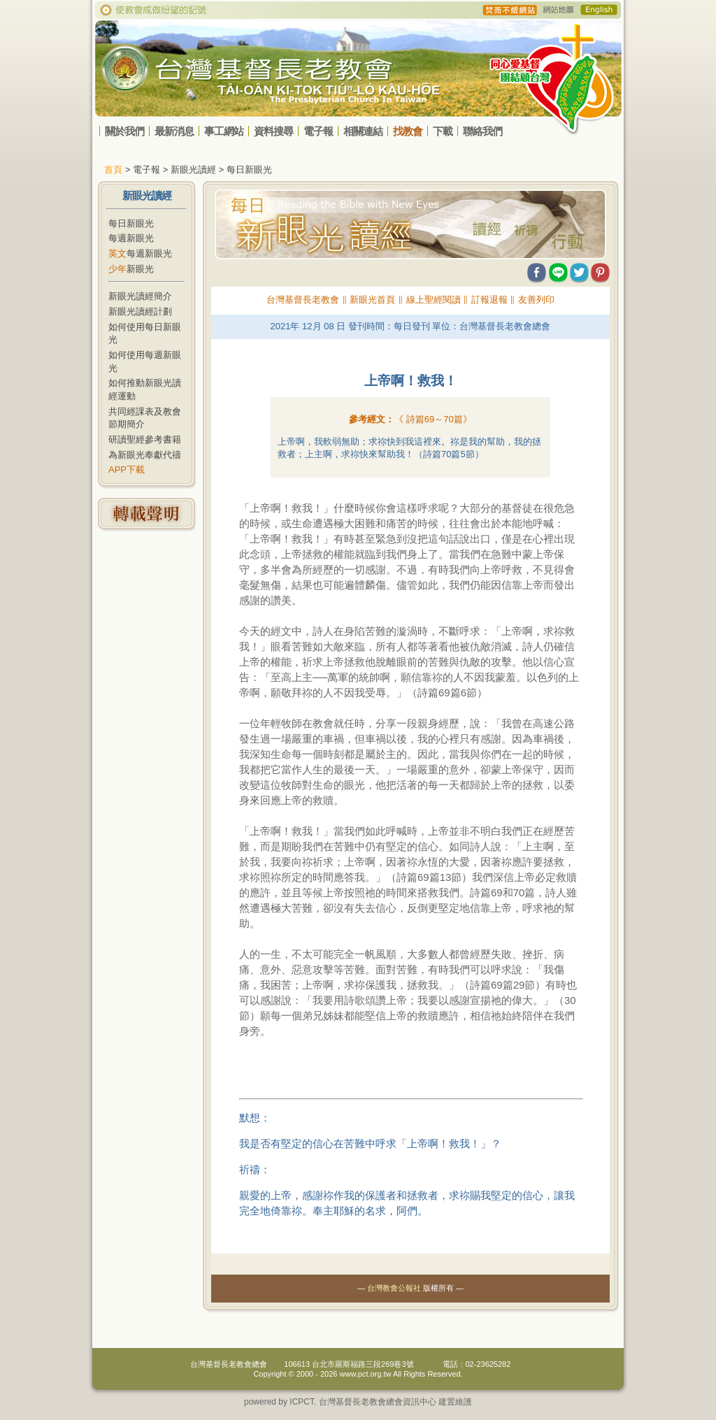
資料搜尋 (273, 131)
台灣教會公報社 (394, 1288)
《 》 (433, 419)
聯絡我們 (482, 131)
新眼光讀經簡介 (140, 296)
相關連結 (362, 131)
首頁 (113, 169)
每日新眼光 (131, 223)
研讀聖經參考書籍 (144, 439)
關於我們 (124, 131)
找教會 (407, 131)
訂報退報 (489, 299)
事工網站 (223, 131)
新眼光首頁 (372, 299)
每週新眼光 (131, 238)
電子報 (318, 131)
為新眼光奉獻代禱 (144, 455)
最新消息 (174, 131)
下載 (442, 131)
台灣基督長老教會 (302, 299)
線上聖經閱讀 (433, 299)
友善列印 (536, 299)
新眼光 (131, 269)
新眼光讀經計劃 (140, 311)
